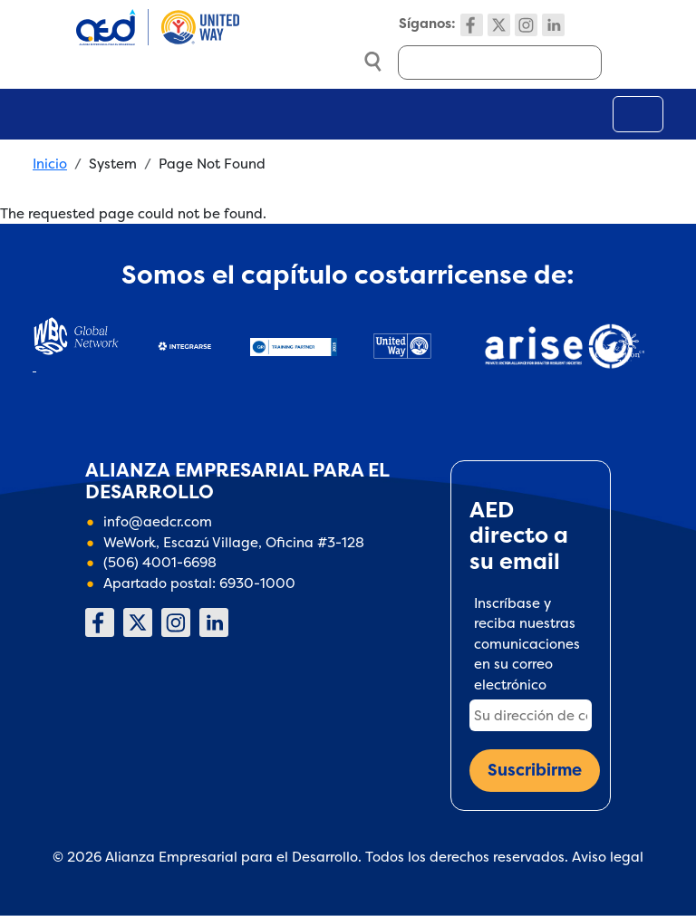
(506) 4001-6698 (160, 562)
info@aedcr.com (157, 521)
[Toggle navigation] (638, 114)
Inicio (50, 163)
